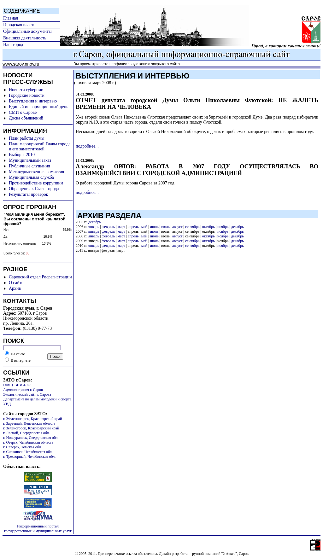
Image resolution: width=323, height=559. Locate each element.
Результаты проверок (28, 194)
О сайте (16, 282)
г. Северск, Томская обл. (22, 447)
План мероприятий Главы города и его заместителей (40, 146)
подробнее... (87, 146)
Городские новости (26, 95)
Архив (15, 288)
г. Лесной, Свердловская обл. (26, 433)
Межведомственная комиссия (36, 171)
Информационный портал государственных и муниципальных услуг (38, 528)
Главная (10, 18)
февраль (108, 226)
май (144, 226)
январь (93, 226)
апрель (133, 226)
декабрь (94, 222)
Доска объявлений (26, 118)
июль (165, 226)
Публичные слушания (29, 166)
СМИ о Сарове (23, 112)
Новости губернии (26, 89)
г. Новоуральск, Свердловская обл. (30, 437)
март (121, 226)
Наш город (13, 44)
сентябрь (192, 226)
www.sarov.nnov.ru (21, 64)
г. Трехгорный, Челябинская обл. (29, 456)
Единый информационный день (38, 106)
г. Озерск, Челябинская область (28, 442)
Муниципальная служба (31, 177)
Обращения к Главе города (34, 188)
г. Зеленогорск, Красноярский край (31, 428)
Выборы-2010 (22, 154)
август (177, 226)
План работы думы (26, 138)
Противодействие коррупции (36, 183)
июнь (154, 226)
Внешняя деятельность (24, 38)
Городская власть (19, 24)
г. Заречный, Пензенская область (29, 423)
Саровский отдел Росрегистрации (40, 277)
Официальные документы (27, 31)
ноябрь (222, 226)
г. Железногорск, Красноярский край (32, 418)
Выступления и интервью (33, 101)
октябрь (208, 226)
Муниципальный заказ (30, 160)
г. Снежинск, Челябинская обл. (28, 452)
